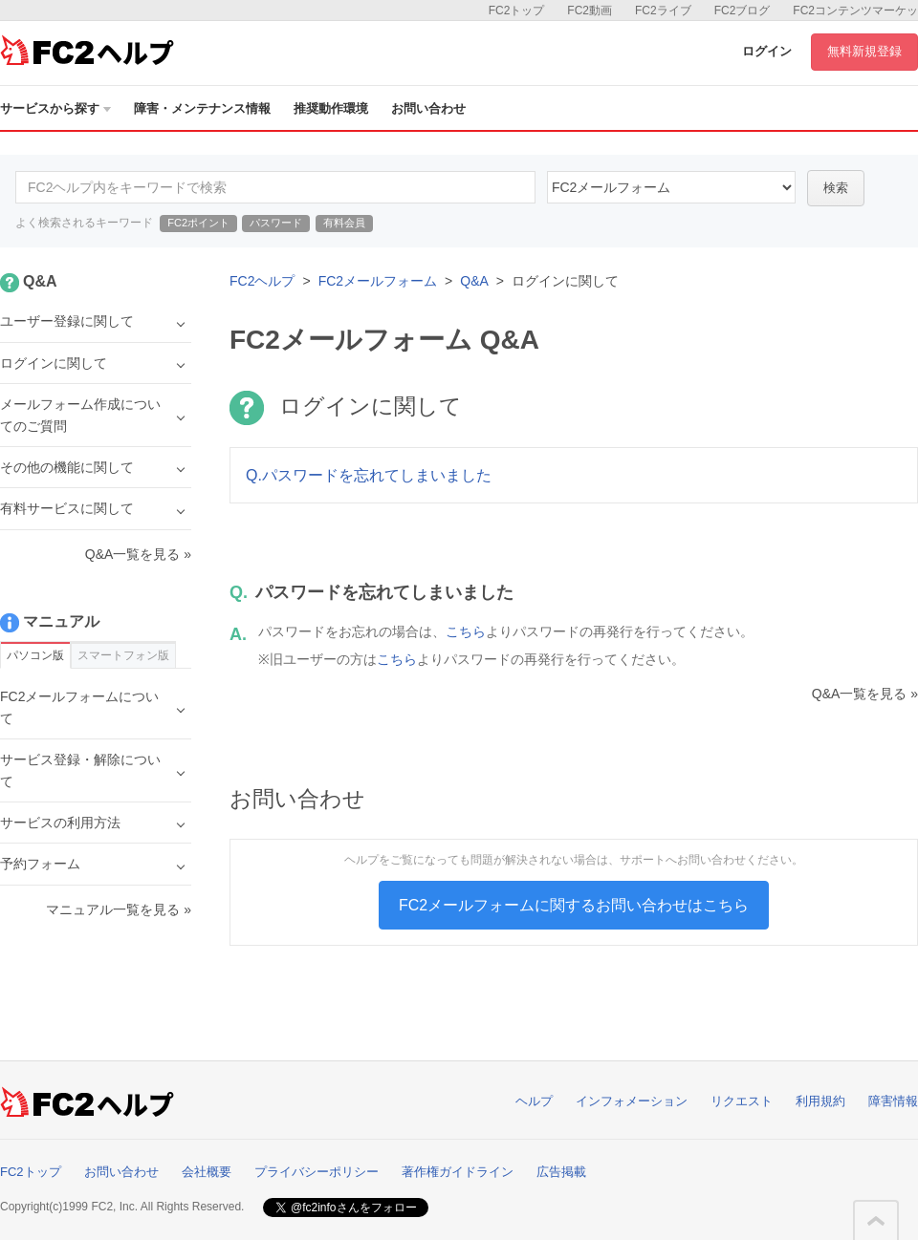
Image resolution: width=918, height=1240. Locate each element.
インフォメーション (632, 1101)
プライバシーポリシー (316, 1172)
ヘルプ (534, 1101)
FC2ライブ (663, 10)
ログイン (767, 51)
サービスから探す (55, 108)
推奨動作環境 (331, 108)
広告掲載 (561, 1172)
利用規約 (820, 1101)
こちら (466, 631)
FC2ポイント (198, 222)
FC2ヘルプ (262, 281)
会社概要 (206, 1172)
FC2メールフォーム (377, 281)
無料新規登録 (864, 51)
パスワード (276, 222)
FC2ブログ (742, 10)
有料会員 (344, 222)
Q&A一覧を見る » (865, 693)
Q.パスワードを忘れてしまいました (369, 475)
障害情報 (893, 1101)
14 (671, 187)
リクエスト (741, 1101)
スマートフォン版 (123, 655)
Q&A (474, 281)
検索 (835, 188)
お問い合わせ (428, 108)
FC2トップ (517, 10)
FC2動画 (589, 10)
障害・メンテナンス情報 (202, 108)
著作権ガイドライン (458, 1172)
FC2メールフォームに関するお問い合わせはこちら (574, 905)
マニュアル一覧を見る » (118, 909)
